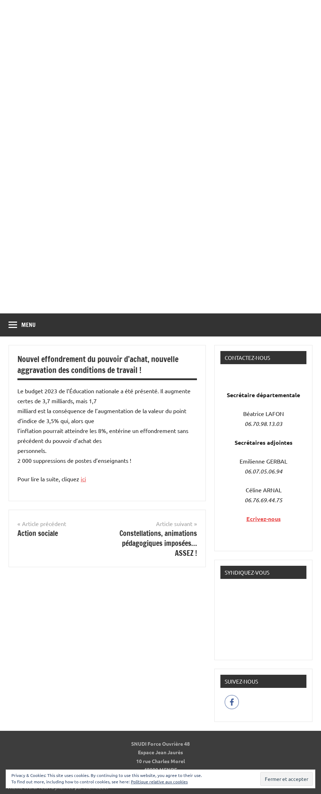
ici (83, 478)
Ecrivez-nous (263, 518)
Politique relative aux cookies (159, 781)
